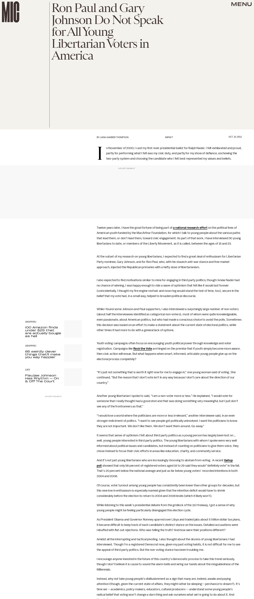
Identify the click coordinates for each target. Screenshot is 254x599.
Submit (74, 289)
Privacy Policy (31, 296)
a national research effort (190, 227)
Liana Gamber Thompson (114, 137)
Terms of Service (70, 294)
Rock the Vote (142, 348)
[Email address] (53, 280)
